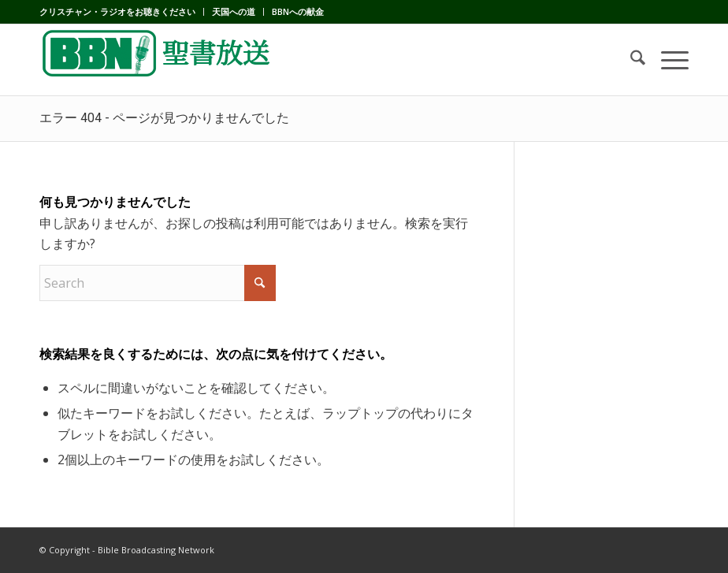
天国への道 (233, 11)
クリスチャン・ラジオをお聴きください (117, 11)
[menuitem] (121, 12)
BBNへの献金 (298, 11)
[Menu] (667, 59)
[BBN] (157, 59)
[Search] (630, 59)
